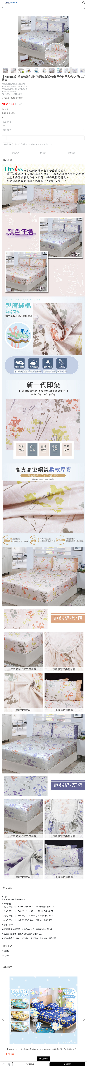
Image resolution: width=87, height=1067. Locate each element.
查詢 (53, 1039)
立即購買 (67, 1064)
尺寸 (3, 118)
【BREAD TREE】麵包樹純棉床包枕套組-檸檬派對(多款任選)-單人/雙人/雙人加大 (43, 998)
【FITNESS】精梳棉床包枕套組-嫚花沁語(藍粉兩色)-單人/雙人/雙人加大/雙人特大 (70, 998)
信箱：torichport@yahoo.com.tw (14, 1026)
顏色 (3, 125)
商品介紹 (15, 153)
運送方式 (16, 1039)
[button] (84, 993)
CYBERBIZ (59, 1058)
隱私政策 (40, 1039)
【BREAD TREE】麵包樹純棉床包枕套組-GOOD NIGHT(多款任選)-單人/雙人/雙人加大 (17, 998)
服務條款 (48, 1039)
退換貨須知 (24, 1039)
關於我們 (33, 1039)
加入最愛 (7, 144)
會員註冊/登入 (7, 1039)
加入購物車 (30, 1064)
